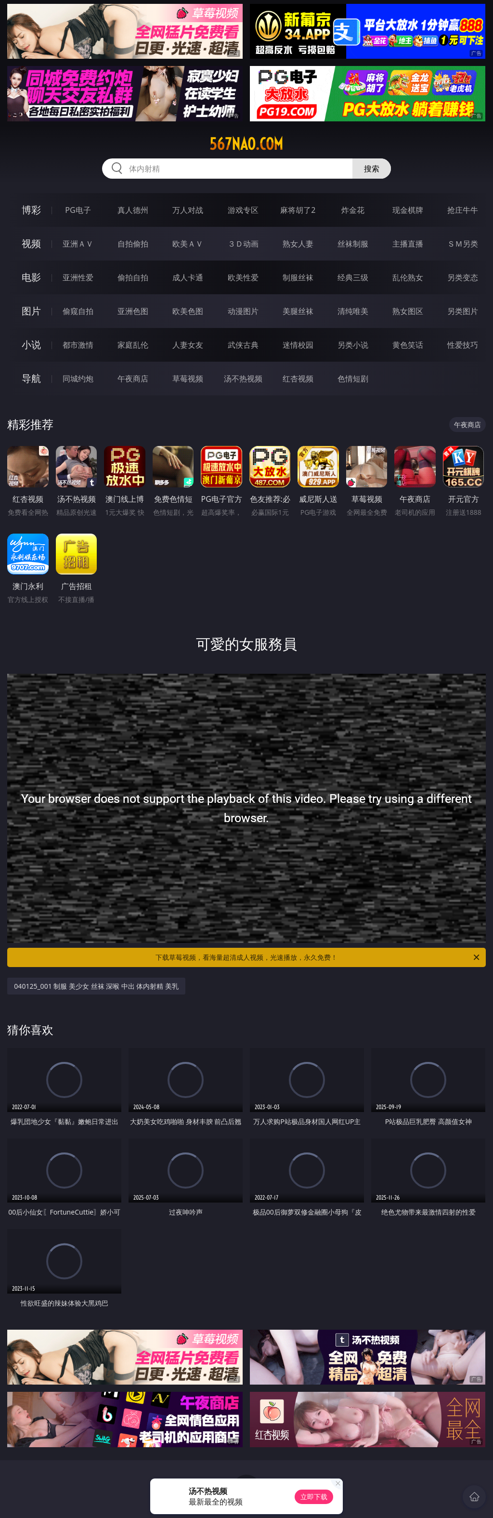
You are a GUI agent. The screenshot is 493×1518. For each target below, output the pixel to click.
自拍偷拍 (132, 243)
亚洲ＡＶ (78, 243)
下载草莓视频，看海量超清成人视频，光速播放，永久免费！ (318, 957)
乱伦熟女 (407, 277)
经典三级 (352, 277)
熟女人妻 (298, 243)
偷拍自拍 (132, 277)
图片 (31, 310)
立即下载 (313, 1496)
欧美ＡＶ (187, 243)
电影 (31, 277)
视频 (31, 243)
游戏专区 (243, 210)
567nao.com (246, 144)
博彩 (31, 209)
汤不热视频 (243, 378)
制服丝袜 (298, 277)
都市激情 (78, 345)
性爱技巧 (462, 345)
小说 (31, 344)
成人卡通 (187, 277)
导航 (31, 378)
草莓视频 (187, 378)
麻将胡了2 (297, 210)
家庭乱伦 (132, 345)
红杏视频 (298, 378)
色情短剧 (352, 378)
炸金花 (352, 210)
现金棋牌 (407, 210)
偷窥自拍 (78, 311)
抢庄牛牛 (462, 210)
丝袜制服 (352, 243)
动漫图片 (243, 311)
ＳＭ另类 (462, 243)
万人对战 (187, 210)
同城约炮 (78, 378)
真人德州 (132, 210)
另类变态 (462, 277)
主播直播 (407, 243)
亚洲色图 (132, 311)
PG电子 (78, 210)
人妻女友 (187, 345)
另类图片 (462, 311)
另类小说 (352, 345)
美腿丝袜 (298, 311)
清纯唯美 (352, 311)
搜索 (371, 168)
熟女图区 (407, 311)
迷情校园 (298, 345)
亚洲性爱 (78, 277)
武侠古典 (243, 345)
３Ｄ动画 (243, 243)
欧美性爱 (243, 277)
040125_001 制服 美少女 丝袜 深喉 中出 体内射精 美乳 (96, 986)
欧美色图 (187, 311)
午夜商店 (132, 378)
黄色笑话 (407, 345)
